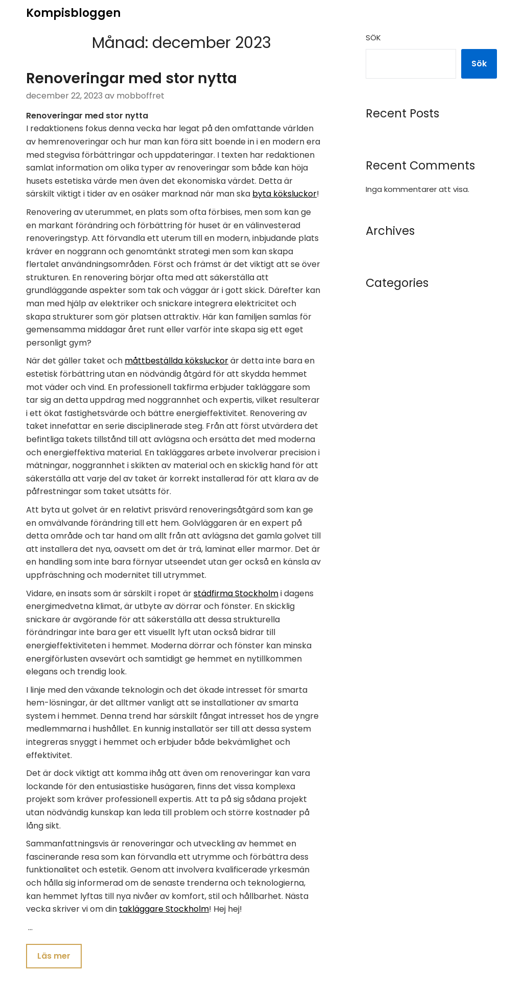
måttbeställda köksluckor (176, 361)
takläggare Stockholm (164, 909)
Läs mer (53, 956)
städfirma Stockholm (236, 593)
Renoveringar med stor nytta (131, 78)
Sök (373, 37)
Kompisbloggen (73, 13)
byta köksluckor (284, 194)
